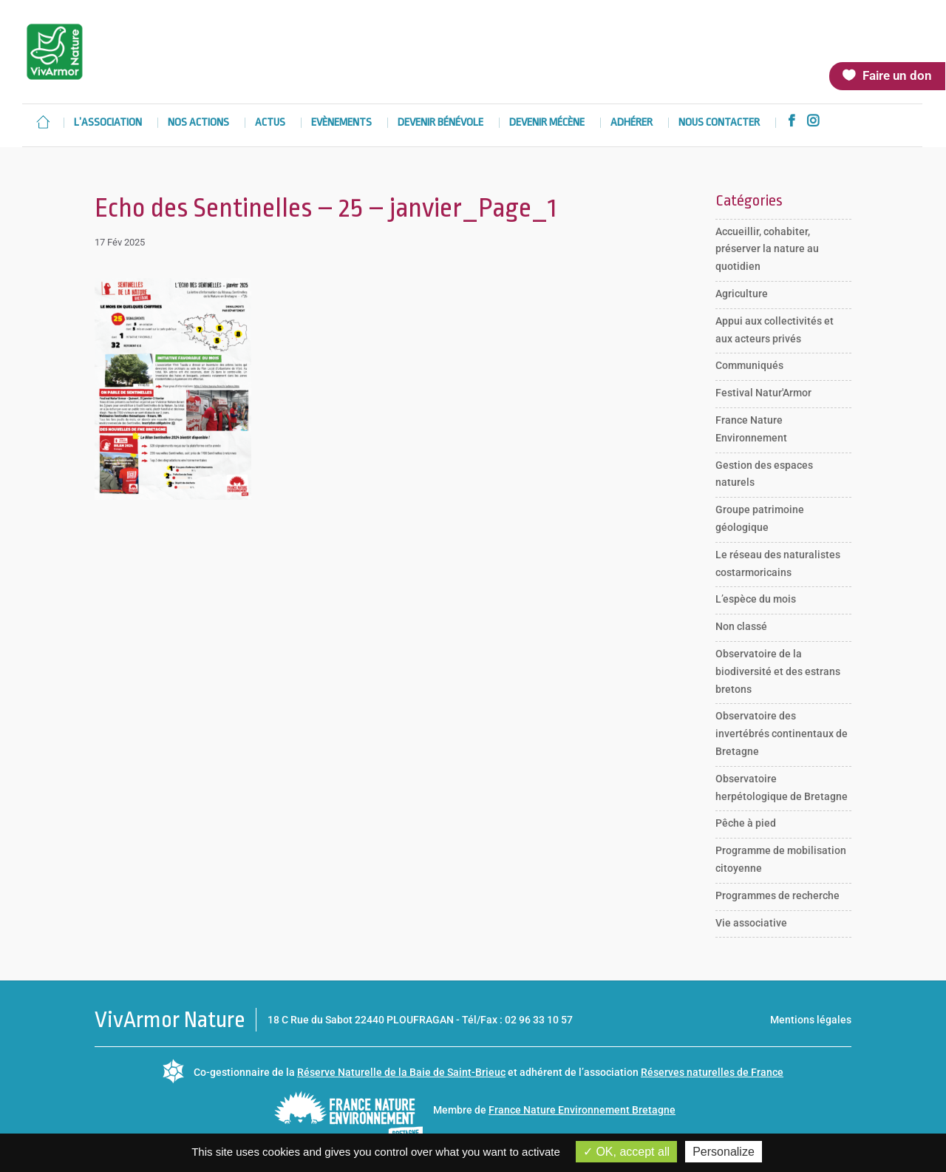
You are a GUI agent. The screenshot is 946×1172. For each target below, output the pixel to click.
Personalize (724, 1151)
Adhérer (631, 123)
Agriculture (741, 293)
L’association (108, 123)
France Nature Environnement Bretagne (582, 1110)
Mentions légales (810, 1020)
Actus (270, 123)
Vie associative (751, 923)
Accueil (43, 122)
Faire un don (897, 75)
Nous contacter (719, 123)
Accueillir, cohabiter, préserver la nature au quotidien (767, 249)
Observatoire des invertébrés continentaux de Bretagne (781, 733)
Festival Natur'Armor (763, 393)
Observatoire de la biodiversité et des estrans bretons (777, 671)
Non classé (741, 626)
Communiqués (749, 365)
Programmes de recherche (777, 895)
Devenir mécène (547, 123)
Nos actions (198, 123)
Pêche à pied (745, 823)
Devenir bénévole (440, 123)
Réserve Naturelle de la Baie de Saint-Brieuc (401, 1072)
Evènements (341, 123)
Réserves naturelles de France (712, 1072)
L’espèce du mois (755, 599)
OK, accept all (626, 1151)
